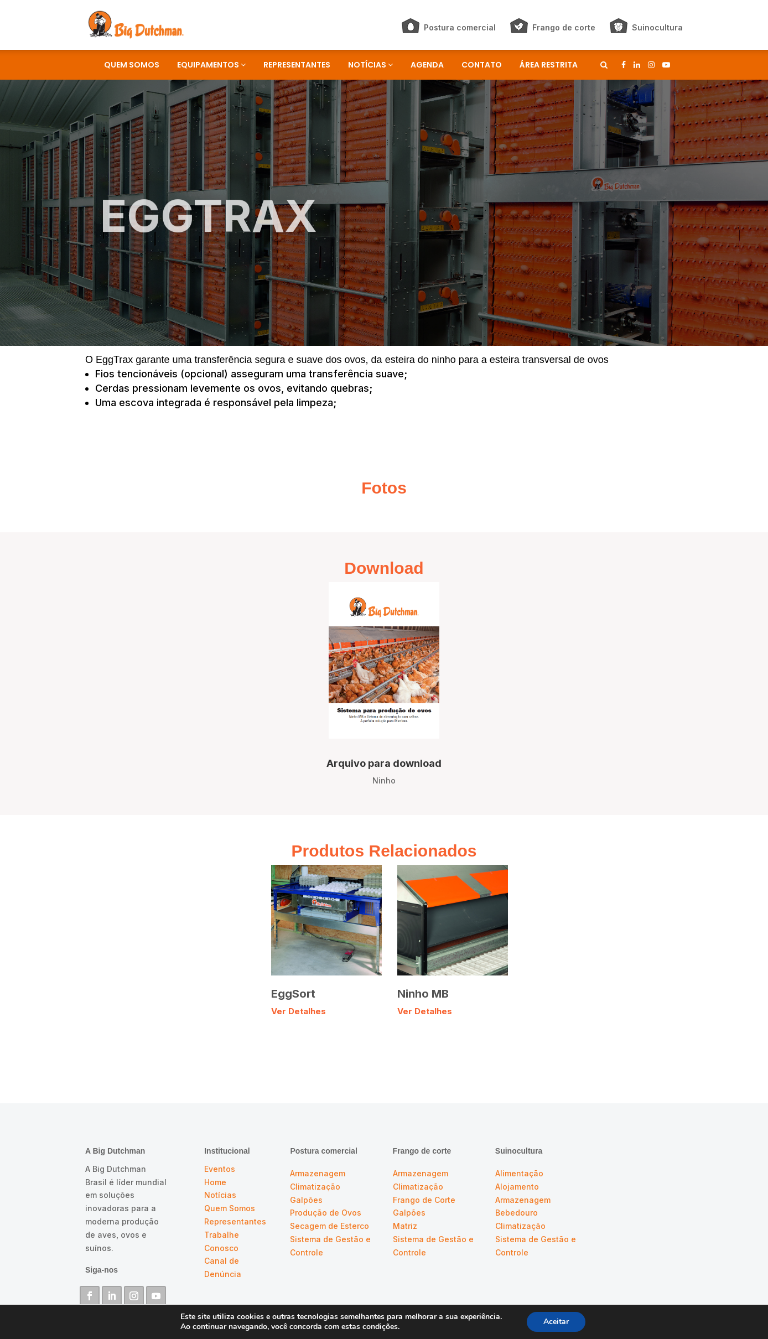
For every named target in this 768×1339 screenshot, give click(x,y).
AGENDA (427, 64)
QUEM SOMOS (131, 64)
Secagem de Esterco (329, 1226)
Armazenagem (317, 1173)
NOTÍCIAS (370, 64)
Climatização (315, 1186)
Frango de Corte (424, 1200)
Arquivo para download (384, 763)
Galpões (306, 1200)
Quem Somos (229, 1208)
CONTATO (481, 64)
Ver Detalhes (298, 1011)
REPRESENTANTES (296, 64)
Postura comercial (460, 27)
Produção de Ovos (325, 1212)
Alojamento (517, 1186)
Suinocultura (657, 27)
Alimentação (519, 1173)
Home (215, 1182)
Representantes (235, 1221)
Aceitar (556, 1321)
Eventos (219, 1169)
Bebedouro (516, 1212)
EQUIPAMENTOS (211, 64)
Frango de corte (563, 27)
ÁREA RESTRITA (549, 64)
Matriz (405, 1226)
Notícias (220, 1195)
